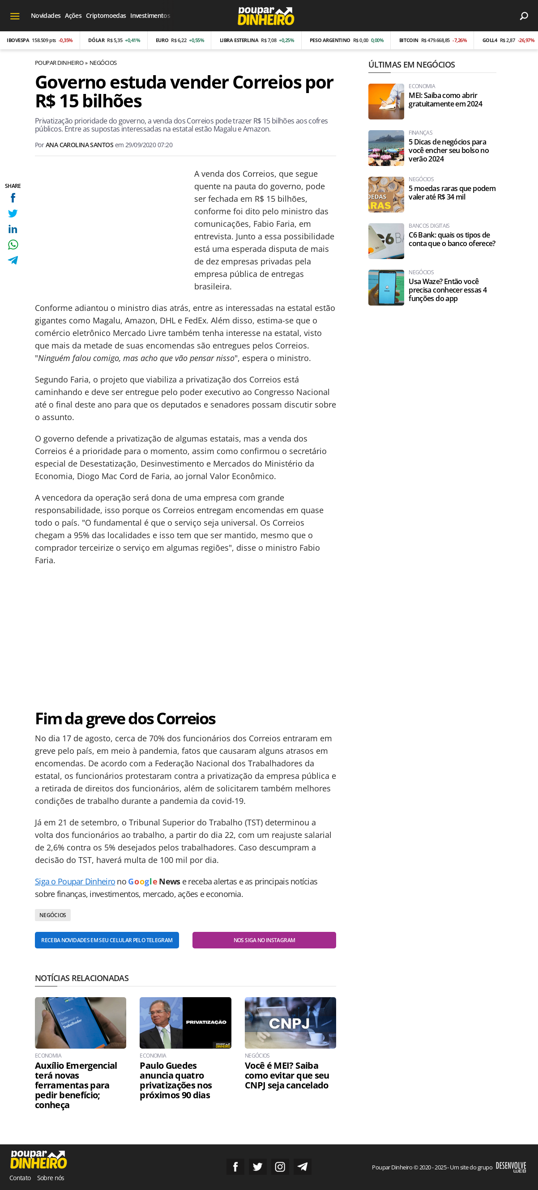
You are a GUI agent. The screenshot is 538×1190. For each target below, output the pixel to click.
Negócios (103, 63)
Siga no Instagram (280, 1167)
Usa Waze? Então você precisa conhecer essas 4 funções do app (448, 290)
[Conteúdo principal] (269, 595)
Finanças (420, 133)
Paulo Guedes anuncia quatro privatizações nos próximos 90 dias (176, 1080)
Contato (20, 1177)
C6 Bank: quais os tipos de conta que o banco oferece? (452, 239)
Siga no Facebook (235, 1167)
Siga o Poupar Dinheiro (75, 881)
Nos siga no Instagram (264, 940)
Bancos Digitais (429, 226)
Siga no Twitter (258, 1167)
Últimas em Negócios (411, 64)
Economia (48, 1055)
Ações (73, 15)
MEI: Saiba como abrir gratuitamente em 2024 (445, 99)
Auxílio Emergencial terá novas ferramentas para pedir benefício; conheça (76, 1085)
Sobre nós (50, 1177)
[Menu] (15, 15)
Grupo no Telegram (303, 1167)
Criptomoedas (106, 15)
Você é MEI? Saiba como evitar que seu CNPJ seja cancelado (287, 1075)
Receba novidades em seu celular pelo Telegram (106, 940)
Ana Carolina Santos (79, 144)
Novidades (45, 15)
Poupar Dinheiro (59, 63)
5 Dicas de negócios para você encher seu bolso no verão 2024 (449, 150)
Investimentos (150, 15)
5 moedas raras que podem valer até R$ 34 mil (452, 192)
